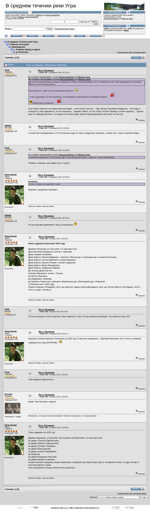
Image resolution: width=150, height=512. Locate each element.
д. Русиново (22, 52)
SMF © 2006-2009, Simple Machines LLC (84, 508)
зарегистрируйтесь (53, 15)
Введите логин (127, 19)
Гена (7, 309)
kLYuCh (8, 394)
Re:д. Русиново (46, 70)
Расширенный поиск (64, 29)
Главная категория (19, 44)
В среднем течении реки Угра (22, 42)
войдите (39, 15)
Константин (11, 174)
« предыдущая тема (124, 52)
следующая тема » (139, 52)
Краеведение (18, 47)
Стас (7, 70)
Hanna (126, 30)
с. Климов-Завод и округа (27, 49)
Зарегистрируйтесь (111, 19)
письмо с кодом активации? (28, 17)
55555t (8, 125)
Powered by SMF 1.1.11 (59, 508)
